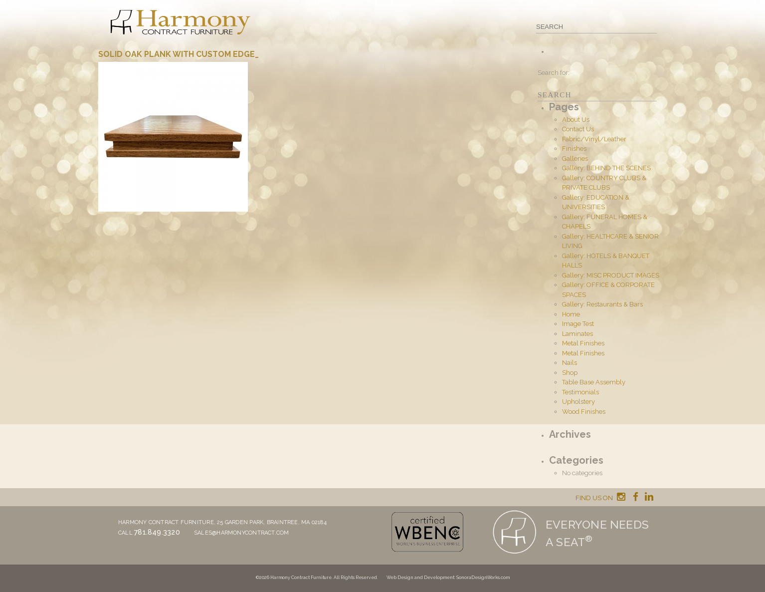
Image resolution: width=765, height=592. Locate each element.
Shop (569, 372)
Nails (569, 362)
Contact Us (578, 129)
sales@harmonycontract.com (241, 533)
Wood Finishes (583, 411)
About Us (575, 119)
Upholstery (578, 401)
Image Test (578, 323)
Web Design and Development (420, 577)
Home (571, 314)
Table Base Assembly (593, 382)
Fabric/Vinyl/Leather (594, 139)
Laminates (577, 333)
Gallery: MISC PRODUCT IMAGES (610, 275)
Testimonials (580, 392)
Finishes (574, 148)
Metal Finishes (583, 343)
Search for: (554, 72)
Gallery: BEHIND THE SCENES (606, 168)
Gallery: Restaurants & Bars (602, 304)
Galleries (575, 158)
